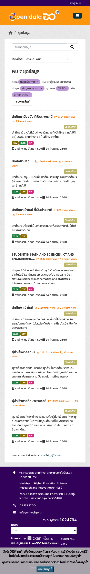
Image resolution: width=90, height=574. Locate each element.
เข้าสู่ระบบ (75, 3)
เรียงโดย (17, 59)
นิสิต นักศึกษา (70, 127)
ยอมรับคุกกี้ (45, 569)
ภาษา (14, 525)
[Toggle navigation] (77, 16)
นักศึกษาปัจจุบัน (23, 161)
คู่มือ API (56, 455)
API (30, 143)
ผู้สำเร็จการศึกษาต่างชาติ (29, 401)
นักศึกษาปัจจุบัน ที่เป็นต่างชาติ (32, 116)
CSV (15, 143)
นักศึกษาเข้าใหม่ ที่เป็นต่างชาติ (32, 210)
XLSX (23, 143)
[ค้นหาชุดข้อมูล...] (39, 47)
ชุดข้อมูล (24, 32)
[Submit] (72, 47)
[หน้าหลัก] (11, 32)
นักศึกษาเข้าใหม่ (23, 307)
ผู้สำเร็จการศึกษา (24, 352)
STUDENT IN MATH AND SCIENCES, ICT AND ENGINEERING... (43, 257)
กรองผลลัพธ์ (22, 102)
